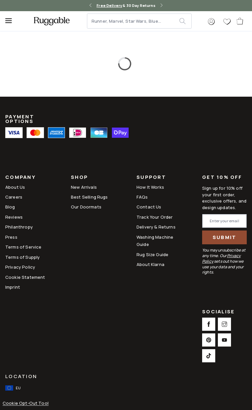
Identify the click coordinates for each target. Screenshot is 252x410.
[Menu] (11, 21)
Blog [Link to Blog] (10, 207)
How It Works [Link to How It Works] (150, 187)
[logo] (52, 21)
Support (151, 178)
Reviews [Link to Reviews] (14, 217)
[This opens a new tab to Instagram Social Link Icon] (224, 324)
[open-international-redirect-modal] (13, 388)
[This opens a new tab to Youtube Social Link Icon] (224, 340)
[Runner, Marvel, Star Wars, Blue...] (133, 21)
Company (20, 178)
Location (21, 376)
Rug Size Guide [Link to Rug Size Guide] (152, 254)
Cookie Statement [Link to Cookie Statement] (25, 277)
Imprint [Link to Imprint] (12, 287)
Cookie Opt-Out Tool (26, 403)
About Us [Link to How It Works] (15, 187)
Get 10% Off (222, 177)
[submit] (185, 21)
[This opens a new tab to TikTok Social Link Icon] (208, 355)
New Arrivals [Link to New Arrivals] (84, 187)
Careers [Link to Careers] (13, 197)
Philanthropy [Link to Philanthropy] (19, 227)
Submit (225, 237)
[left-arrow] (91, 5)
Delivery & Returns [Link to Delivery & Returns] (156, 227)
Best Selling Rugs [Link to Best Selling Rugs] (89, 197)
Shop (79, 178)
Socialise (218, 312)
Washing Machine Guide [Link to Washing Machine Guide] (154, 240)
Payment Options (19, 119)
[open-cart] (240, 21)
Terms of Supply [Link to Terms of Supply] (22, 257)
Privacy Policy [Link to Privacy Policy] (20, 267)
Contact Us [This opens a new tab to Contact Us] (148, 207)
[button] (211, 21)
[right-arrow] (161, 5)
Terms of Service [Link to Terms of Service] (23, 247)
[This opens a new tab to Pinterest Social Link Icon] (208, 340)
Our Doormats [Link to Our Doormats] (86, 207)
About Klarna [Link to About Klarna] (150, 264)
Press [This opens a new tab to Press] (11, 237)
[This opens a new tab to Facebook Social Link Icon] (208, 324)
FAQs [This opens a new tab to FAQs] (142, 197)
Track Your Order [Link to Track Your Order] (154, 217)
